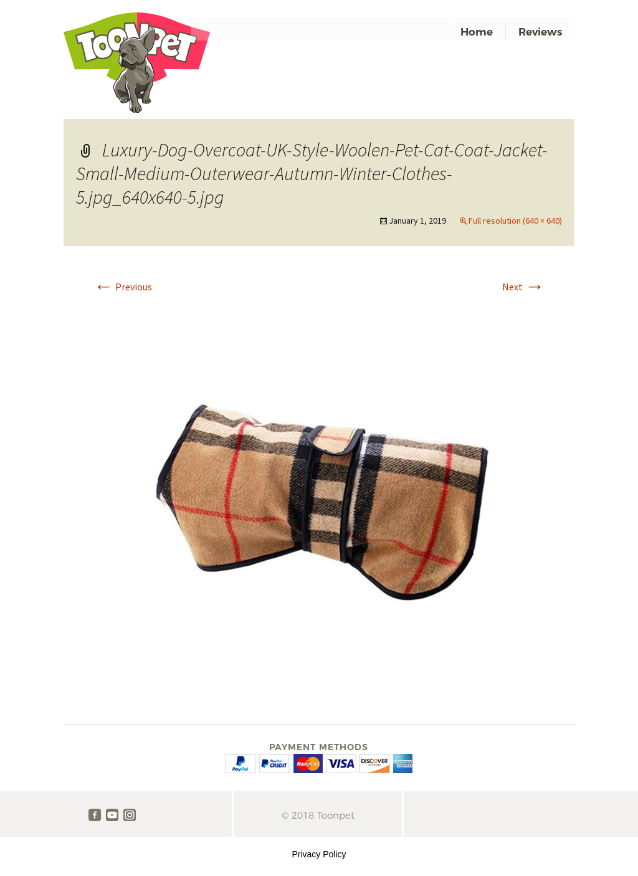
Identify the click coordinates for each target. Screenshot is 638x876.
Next (523, 286)
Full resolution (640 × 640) (515, 220)
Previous (122, 286)
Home (476, 32)
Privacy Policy (319, 854)
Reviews (540, 32)
